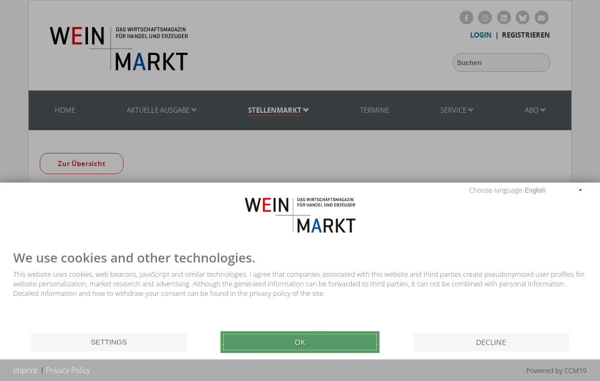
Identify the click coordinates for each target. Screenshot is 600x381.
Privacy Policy (68, 370)
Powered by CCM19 (556, 370)
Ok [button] (300, 342)
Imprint (25, 370)
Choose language (495, 190)
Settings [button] (109, 342)
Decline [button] (491, 342)
